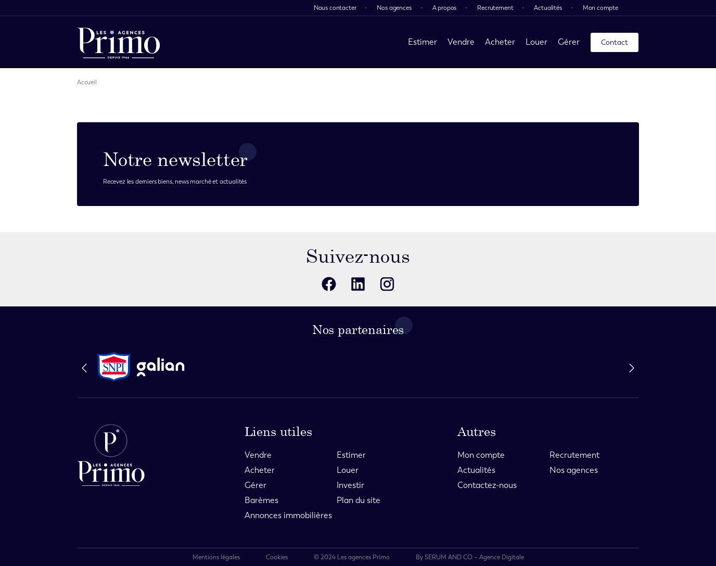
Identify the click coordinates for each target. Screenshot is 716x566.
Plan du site (358, 500)
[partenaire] (114, 367)
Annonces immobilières (288, 515)
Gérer (569, 42)
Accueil (87, 82)
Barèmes (261, 500)
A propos (444, 7)
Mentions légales (216, 557)
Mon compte (600, 7)
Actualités (547, 7)
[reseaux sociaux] (328, 284)
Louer (536, 42)
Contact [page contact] (614, 42)
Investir (350, 485)
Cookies (277, 557)
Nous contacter (335, 7)
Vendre (461, 42)
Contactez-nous (487, 485)
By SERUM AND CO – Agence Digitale (470, 557)
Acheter (500, 42)
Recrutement (495, 7)
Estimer (422, 42)
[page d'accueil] (118, 42)
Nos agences (394, 7)
